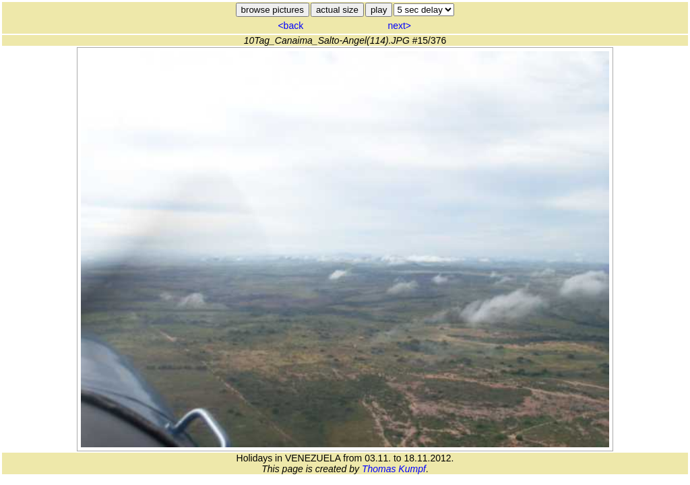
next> (399, 25)
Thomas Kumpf (394, 468)
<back (290, 25)
